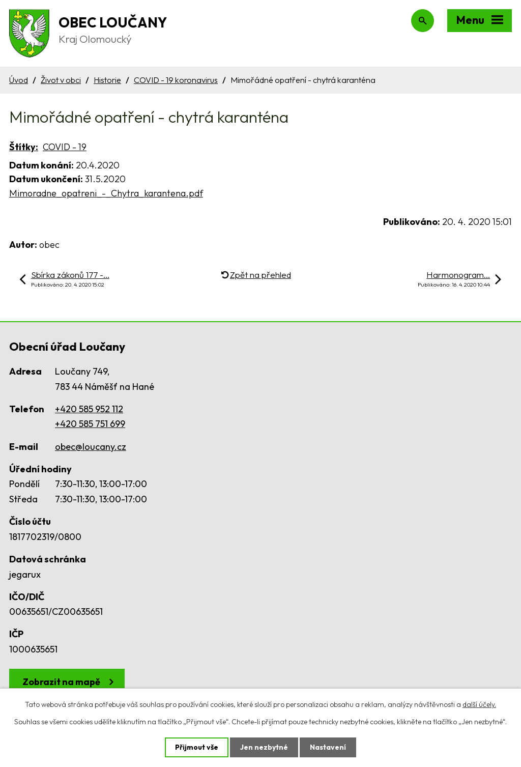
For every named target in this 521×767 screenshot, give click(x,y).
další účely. (479, 704)
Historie (107, 80)
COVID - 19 (64, 147)
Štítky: (23, 147)
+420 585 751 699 (90, 424)
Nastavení (328, 747)
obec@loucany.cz (90, 446)
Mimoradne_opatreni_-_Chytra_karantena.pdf (106, 193)
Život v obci (61, 80)
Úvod (18, 80)
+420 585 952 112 (89, 409)
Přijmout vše (196, 747)
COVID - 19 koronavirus (176, 80)
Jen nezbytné (264, 747)
